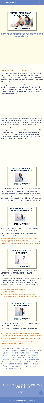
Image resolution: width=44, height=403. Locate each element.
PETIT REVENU (21, 359)
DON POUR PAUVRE (18, 355)
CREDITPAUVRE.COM (8, 2)
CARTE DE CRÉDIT (35, 351)
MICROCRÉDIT (12, 362)
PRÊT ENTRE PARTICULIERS (11, 366)
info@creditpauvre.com (22, 392)
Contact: (22, 388)
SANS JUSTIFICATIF (8, 357)
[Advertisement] (22, 49)
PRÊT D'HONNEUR (31, 364)
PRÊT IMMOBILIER (8, 348)
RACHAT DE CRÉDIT (19, 351)
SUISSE (35, 366)
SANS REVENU (33, 355)
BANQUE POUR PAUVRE (21, 353)
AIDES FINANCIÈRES (15, 364)
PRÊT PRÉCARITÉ (7, 359)
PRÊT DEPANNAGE (27, 362)
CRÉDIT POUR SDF (16, 368)
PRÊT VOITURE (22, 348)
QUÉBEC (4, 368)
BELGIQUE (27, 366)
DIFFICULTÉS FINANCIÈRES (28, 357)
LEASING (6, 353)
